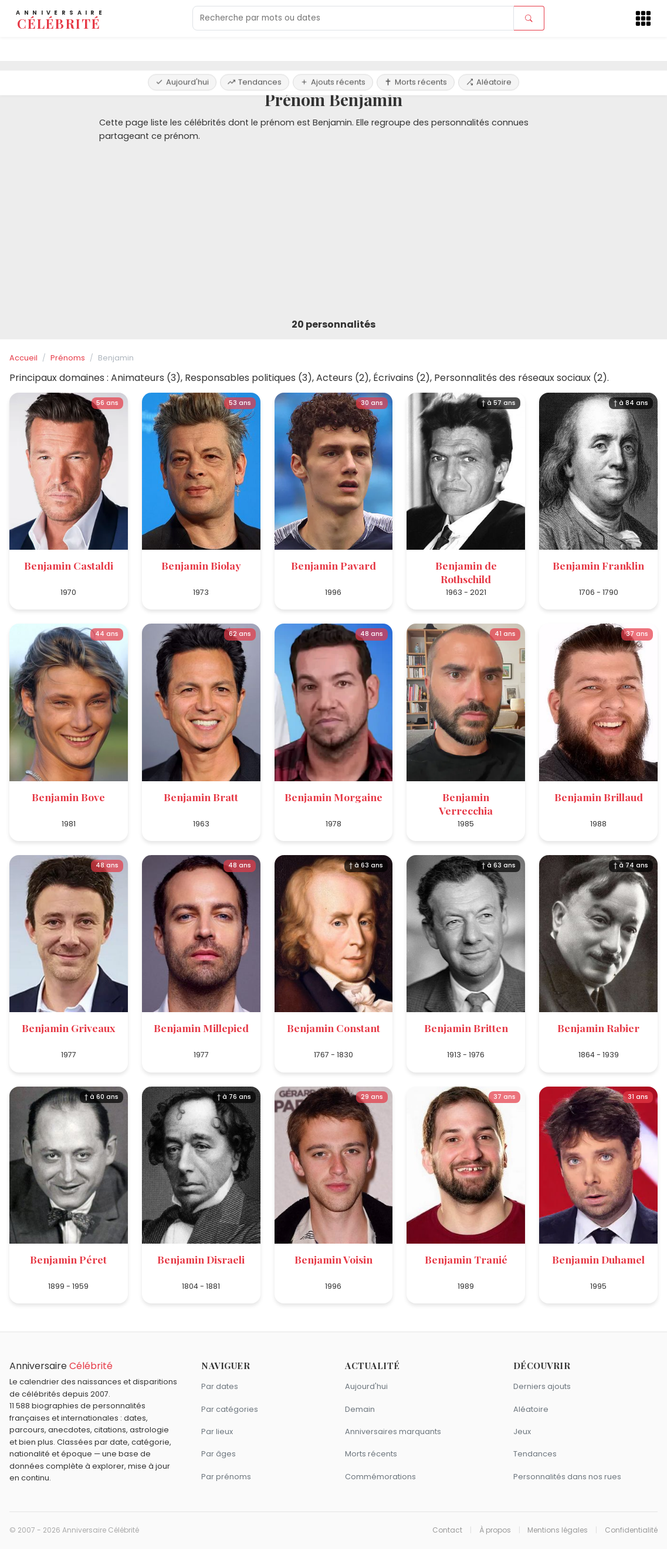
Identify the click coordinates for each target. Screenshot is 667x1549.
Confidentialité (631, 1530)
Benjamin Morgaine (333, 797)
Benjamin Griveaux (68, 1027)
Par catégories (229, 1409)
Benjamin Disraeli (201, 1259)
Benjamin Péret (68, 1259)
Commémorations (380, 1477)
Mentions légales (557, 1530)
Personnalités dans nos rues (567, 1477)
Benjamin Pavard (333, 565)
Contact (447, 1530)
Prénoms (67, 357)
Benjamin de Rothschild (466, 572)
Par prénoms (226, 1477)
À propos (495, 1530)
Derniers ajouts (542, 1386)
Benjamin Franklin (598, 565)
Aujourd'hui (182, 48)
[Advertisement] (333, 231)
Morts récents (415, 48)
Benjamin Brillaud (598, 797)
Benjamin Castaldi (68, 565)
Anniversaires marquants (393, 1431)
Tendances (255, 48)
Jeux (522, 1431)
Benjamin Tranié (466, 1259)
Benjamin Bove (68, 797)
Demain (360, 1409)
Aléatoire (489, 48)
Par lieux (217, 1431)
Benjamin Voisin (333, 1259)
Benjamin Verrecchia (466, 803)
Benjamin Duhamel (598, 1259)
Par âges (218, 1454)
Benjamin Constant (333, 1027)
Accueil (23, 357)
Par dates (219, 1386)
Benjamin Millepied (201, 1027)
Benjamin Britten (466, 1027)
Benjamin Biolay (201, 565)
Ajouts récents (332, 48)
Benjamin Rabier (598, 1027)
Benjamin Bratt (201, 797)
